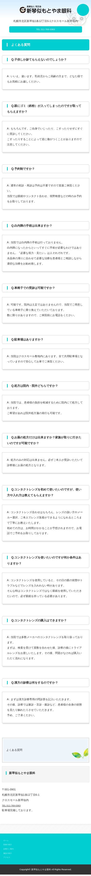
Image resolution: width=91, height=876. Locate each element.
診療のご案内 (10, 850)
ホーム (6, 842)
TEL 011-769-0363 (45, 29)
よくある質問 (15, 751)
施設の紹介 (8, 854)
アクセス (7, 859)
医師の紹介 (8, 846)
